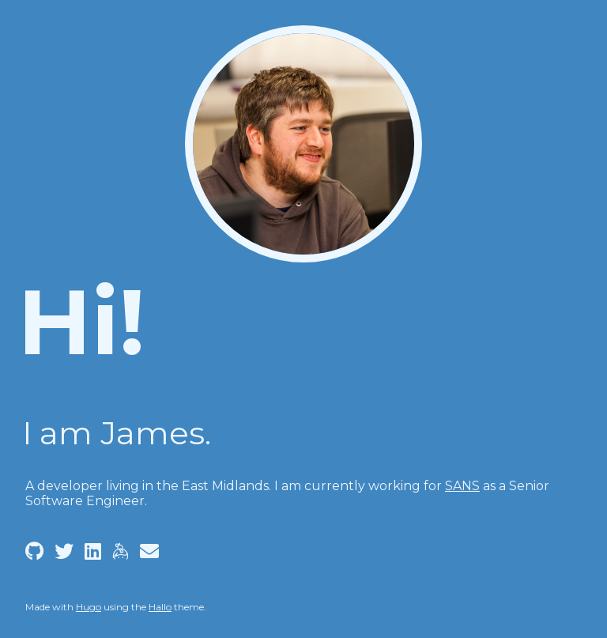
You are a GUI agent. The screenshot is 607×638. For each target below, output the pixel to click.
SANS (462, 485)
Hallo (160, 607)
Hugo (88, 607)
